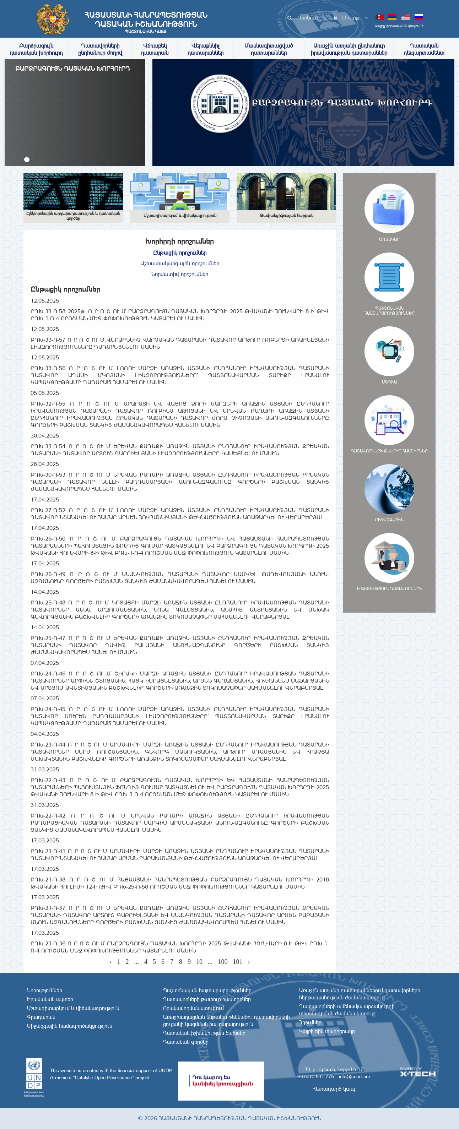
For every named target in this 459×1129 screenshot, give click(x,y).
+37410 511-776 (316, 1076)
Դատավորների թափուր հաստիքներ (207, 999)
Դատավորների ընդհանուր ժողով (100, 49)
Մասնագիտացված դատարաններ (268, 49)
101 (238, 961)
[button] (26, 159)
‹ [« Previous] (111, 961)
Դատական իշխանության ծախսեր (204, 1033)
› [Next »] (249, 961)
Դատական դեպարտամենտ (424, 49)
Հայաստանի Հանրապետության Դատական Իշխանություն (145, 22)
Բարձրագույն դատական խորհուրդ (36, 49)
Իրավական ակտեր (50, 999)
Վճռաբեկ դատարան (154, 49)
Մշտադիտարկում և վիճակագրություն (73, 1008)
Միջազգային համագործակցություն (69, 1026)
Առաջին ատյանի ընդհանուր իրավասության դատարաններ (349, 49)
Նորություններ (44, 990)
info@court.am (354, 1076)
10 (199, 961)
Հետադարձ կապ (334, 1088)
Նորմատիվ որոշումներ (179, 274)
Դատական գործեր (186, 1042)
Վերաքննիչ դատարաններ (205, 49)
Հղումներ (310, 1022)
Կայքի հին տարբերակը (327, 1031)
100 (223, 961)
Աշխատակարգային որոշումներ (179, 263)
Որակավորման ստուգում (193, 1008)
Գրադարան (41, 1017)
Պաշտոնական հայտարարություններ (207, 990)
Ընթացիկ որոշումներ (179, 252)
